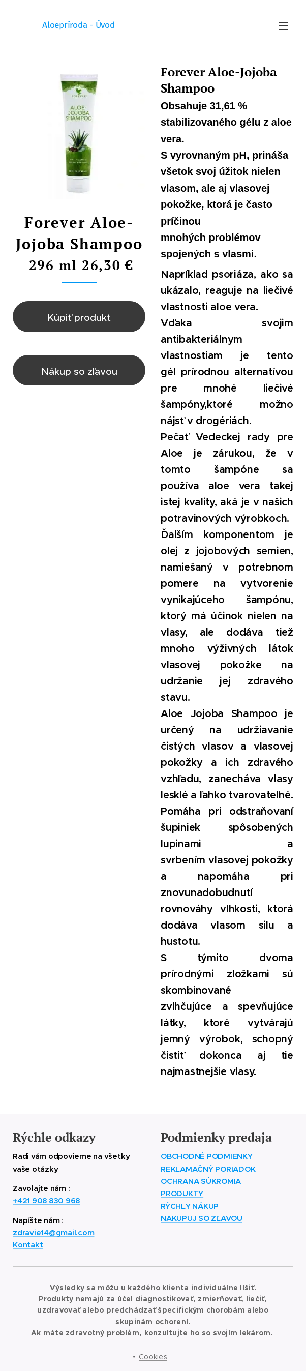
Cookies (153, 1356)
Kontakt (28, 1244)
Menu (283, 25)
